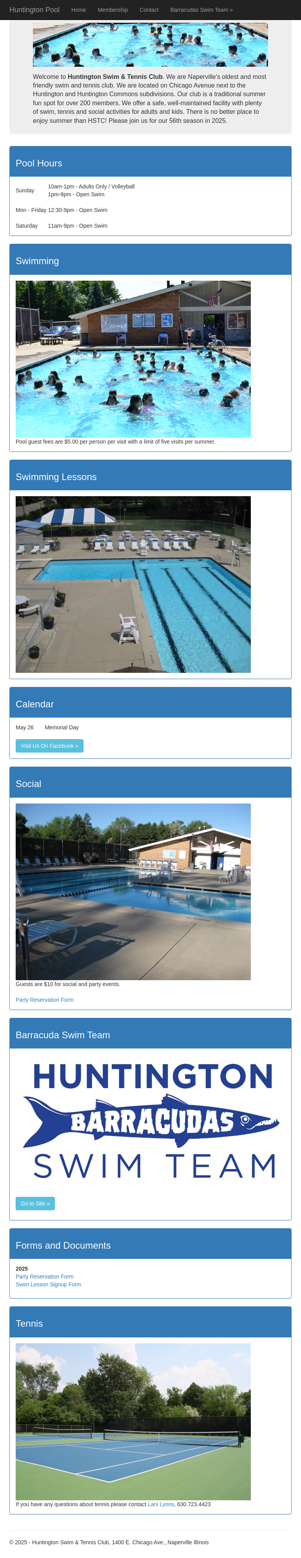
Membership (113, 10)
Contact (149, 10)
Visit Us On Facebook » (49, 746)
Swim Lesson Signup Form (48, 1284)
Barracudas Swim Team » (201, 10)
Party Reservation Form (45, 1000)
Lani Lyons (161, 1504)
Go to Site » (35, 1203)
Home (78, 10)
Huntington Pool (34, 10)
